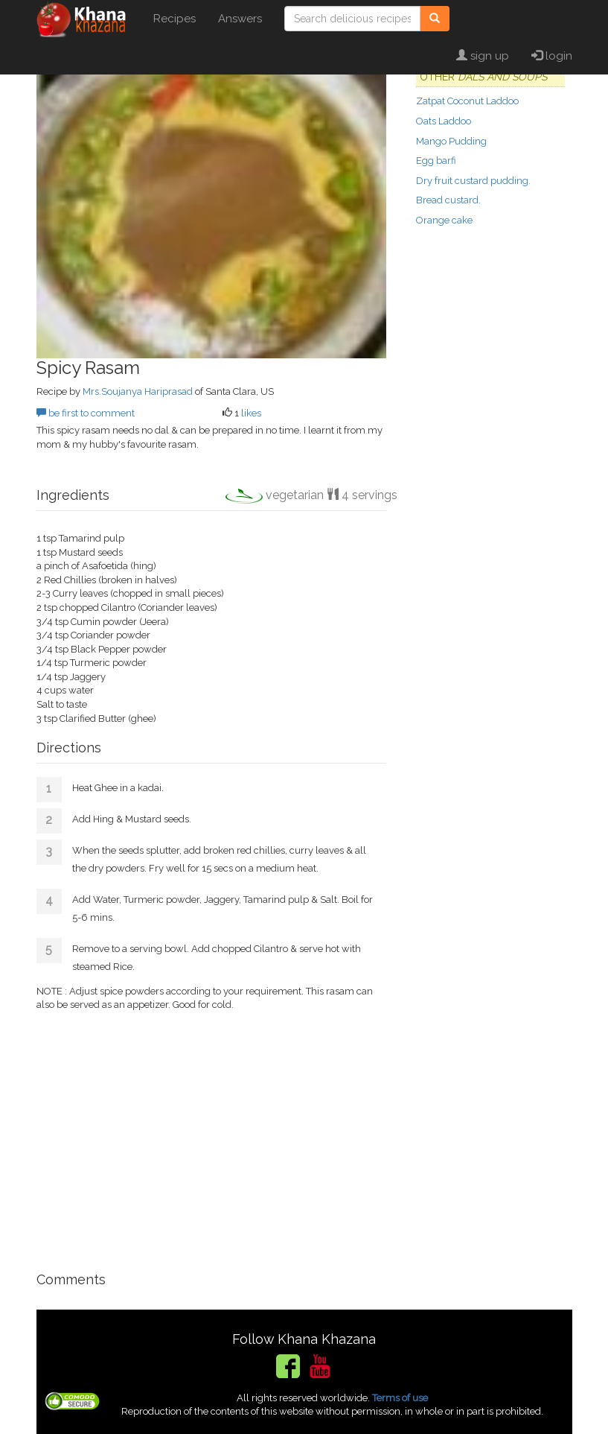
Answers (240, 18)
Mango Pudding (451, 141)
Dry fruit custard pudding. (473, 180)
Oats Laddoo (443, 121)
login (551, 56)
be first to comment (85, 413)
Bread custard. (448, 200)
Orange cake (444, 220)
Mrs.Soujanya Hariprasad (138, 391)
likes (251, 413)
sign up (482, 56)
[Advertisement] (211, 1134)
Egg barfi (436, 160)
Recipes (174, 18)
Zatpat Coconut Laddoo (467, 101)
